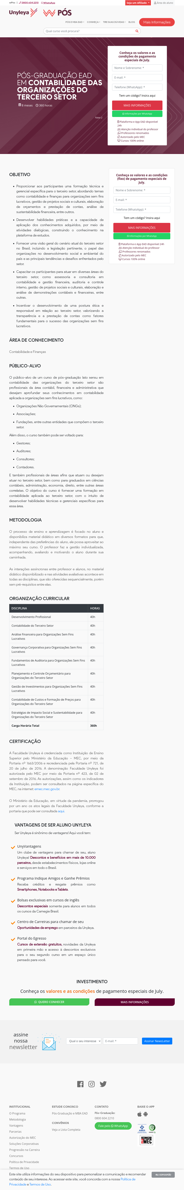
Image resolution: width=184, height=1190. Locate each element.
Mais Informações (156, 22)
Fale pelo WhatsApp (113, 1126)
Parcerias (15, 1132)
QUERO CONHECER (49, 1002)
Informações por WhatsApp (137, 113)
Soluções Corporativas (24, 1144)
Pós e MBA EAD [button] (73, 22)
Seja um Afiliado (137, 2)
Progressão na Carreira (24, 1150)
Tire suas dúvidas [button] (113, 22)
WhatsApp (48, 2)
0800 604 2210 (104, 1118)
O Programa (17, 1113)
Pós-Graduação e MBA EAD (70, 1113)
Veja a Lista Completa (66, 1130)
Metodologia (17, 1119)
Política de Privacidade (24, 1162)
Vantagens (16, 1125)
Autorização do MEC (22, 1138)
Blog (131, 22)
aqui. (61, 811)
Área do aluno (163, 2)
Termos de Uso (19, 1168)
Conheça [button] (93, 22)
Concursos (16, 1156)
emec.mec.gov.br (47, 789)
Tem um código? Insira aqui (137, 96)
